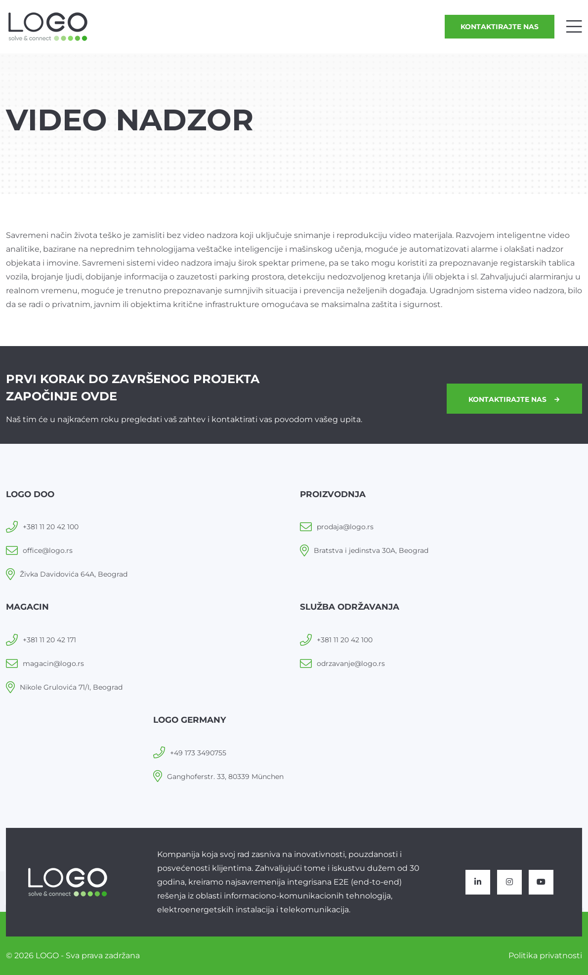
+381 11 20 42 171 (49, 639)
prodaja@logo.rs (345, 526)
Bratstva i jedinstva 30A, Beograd (371, 550)
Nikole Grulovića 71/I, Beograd (71, 687)
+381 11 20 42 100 (51, 526)
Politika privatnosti (545, 955)
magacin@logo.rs (53, 663)
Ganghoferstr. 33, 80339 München (225, 776)
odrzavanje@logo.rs (351, 663)
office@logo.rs (48, 550)
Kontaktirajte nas (500, 26)
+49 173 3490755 (198, 752)
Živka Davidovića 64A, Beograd (73, 574)
